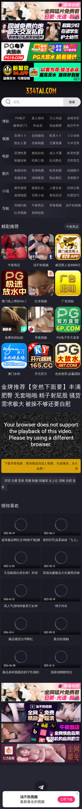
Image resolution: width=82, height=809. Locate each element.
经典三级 (38, 160)
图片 (5, 173)
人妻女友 (55, 188)
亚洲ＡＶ (20, 135)
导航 (5, 208)
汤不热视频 (73, 205)
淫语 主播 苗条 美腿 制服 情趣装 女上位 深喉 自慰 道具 (38, 483)
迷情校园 (20, 195)
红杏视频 (20, 213)
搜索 (72, 102)
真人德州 (38, 118)
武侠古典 (73, 188)
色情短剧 (38, 213)
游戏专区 (73, 118)
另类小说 (38, 195)
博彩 (5, 121)
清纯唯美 (38, 178)
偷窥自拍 (20, 170)
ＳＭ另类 (73, 143)
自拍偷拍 (38, 135)
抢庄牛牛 (73, 125)
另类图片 (73, 178)
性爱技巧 (73, 195)
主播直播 (55, 143)
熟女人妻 (20, 143)
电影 (5, 156)
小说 (5, 191)
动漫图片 (73, 170)
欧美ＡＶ (55, 135)
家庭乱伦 (38, 188)
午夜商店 (38, 205)
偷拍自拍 (38, 153)
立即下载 (66, 799)
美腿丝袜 (20, 178)
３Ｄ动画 (73, 135)
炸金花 (37, 125)
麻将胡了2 (20, 125)
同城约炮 (20, 205)
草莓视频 (55, 205)
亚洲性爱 (20, 153)
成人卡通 (55, 153)
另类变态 (73, 160)
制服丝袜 (20, 160)
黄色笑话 (55, 195)
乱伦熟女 (55, 160)
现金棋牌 (55, 125)
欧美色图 (55, 170)
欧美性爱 (73, 153)
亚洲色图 (38, 170)
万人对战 (55, 118)
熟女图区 (55, 178)
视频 (5, 138)
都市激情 (20, 188)
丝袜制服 (38, 143)
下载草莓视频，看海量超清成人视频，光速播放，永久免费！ (41, 466)
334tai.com (41, 91)
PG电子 (20, 118)
